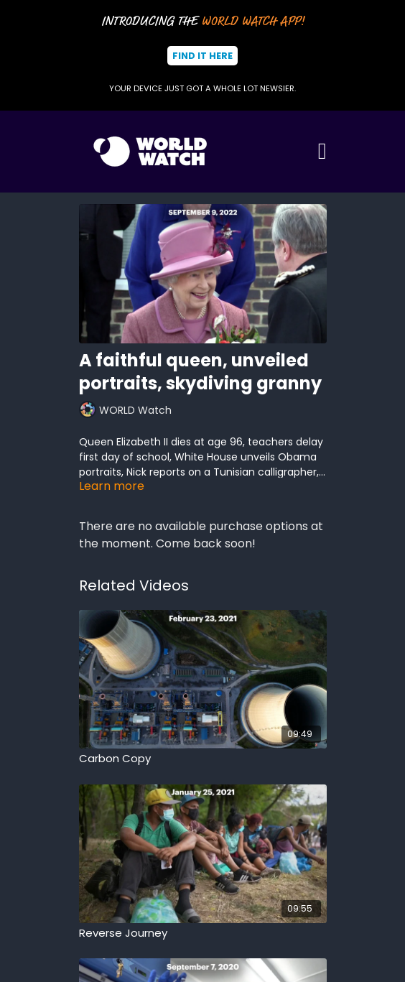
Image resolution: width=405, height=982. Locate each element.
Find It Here (202, 56)
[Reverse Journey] (203, 933)
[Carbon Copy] (203, 759)
